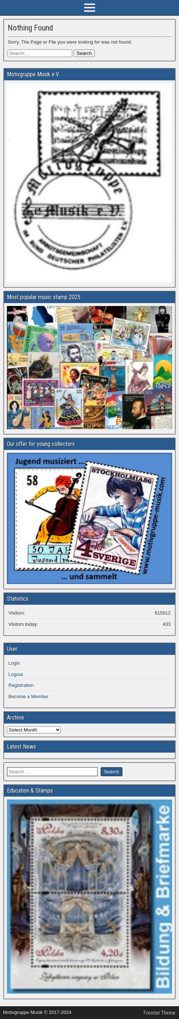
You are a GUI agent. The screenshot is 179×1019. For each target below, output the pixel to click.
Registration (21, 685)
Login (14, 663)
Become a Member (28, 696)
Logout (15, 674)
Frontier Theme (159, 1013)
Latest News (21, 746)
